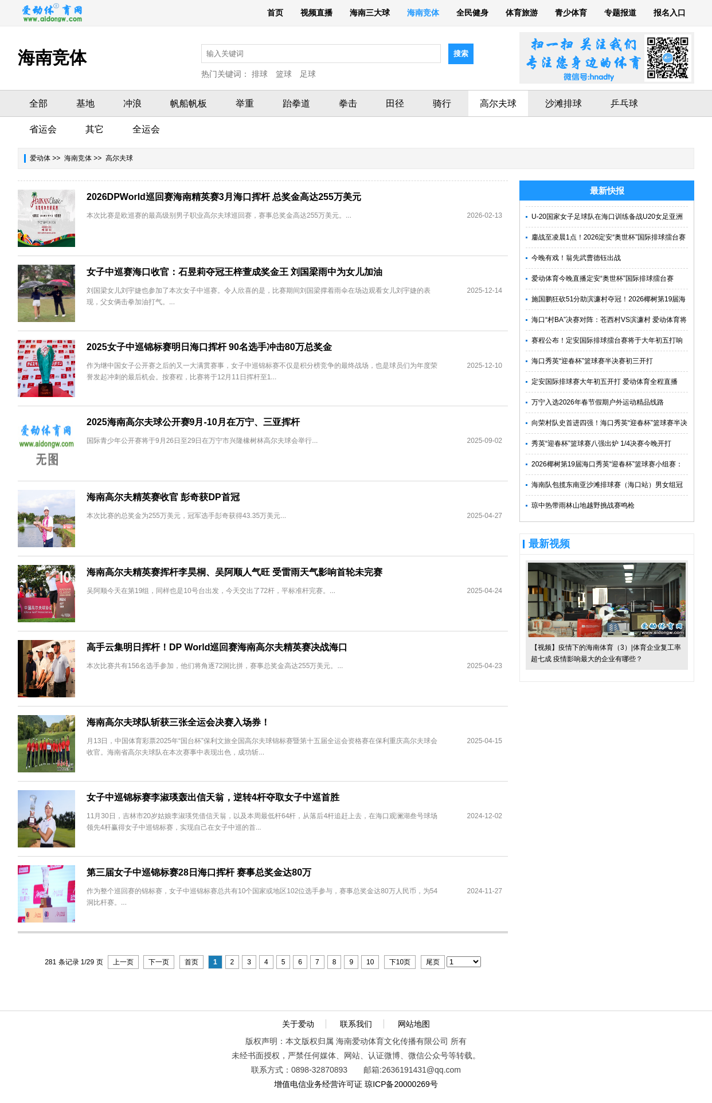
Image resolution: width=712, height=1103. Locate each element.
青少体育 (571, 12)
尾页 (433, 962)
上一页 (123, 962)
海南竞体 (423, 12)
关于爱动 (298, 1024)
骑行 (442, 103)
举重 (245, 103)
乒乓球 (624, 103)
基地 (85, 103)
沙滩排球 (563, 103)
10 (370, 962)
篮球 (284, 73)
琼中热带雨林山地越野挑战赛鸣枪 (583, 505)
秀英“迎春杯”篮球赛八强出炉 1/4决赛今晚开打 (601, 443)
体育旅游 (522, 12)
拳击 (348, 103)
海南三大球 (370, 12)
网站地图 (414, 1024)
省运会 (43, 129)
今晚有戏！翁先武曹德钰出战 (576, 258)
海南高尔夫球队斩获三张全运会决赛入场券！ (178, 722)
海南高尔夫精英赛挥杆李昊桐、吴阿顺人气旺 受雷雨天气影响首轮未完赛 (234, 572)
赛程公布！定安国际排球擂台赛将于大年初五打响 (607, 340)
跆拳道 (296, 103)
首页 (275, 12)
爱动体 (40, 158)
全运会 (146, 129)
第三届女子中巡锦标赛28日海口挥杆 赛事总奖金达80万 (199, 872)
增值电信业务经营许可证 (318, 1084)
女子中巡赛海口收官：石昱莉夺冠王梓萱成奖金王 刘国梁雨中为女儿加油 (234, 272)
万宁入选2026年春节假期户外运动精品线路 (597, 402)
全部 (38, 103)
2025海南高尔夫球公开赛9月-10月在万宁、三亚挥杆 (193, 422)
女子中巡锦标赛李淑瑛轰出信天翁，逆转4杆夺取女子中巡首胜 (213, 797)
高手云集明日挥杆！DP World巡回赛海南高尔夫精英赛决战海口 (217, 647)
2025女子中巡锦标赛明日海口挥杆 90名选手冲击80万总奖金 (209, 347)
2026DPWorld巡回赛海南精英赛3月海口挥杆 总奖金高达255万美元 (224, 197)
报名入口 (670, 12)
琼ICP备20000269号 (401, 1084)
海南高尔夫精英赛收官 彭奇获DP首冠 (163, 497)
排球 (260, 73)
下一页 (158, 962)
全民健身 (472, 12)
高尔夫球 (498, 103)
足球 (308, 73)
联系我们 (356, 1024)
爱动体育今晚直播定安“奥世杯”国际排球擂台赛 (602, 278)
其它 (94, 129)
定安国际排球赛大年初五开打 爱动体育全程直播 (604, 382)
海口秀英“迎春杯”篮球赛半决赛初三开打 (592, 361)
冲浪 (132, 103)
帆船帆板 (188, 103)
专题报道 (620, 12)
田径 (395, 103)
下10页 (399, 962)
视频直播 (316, 12)
